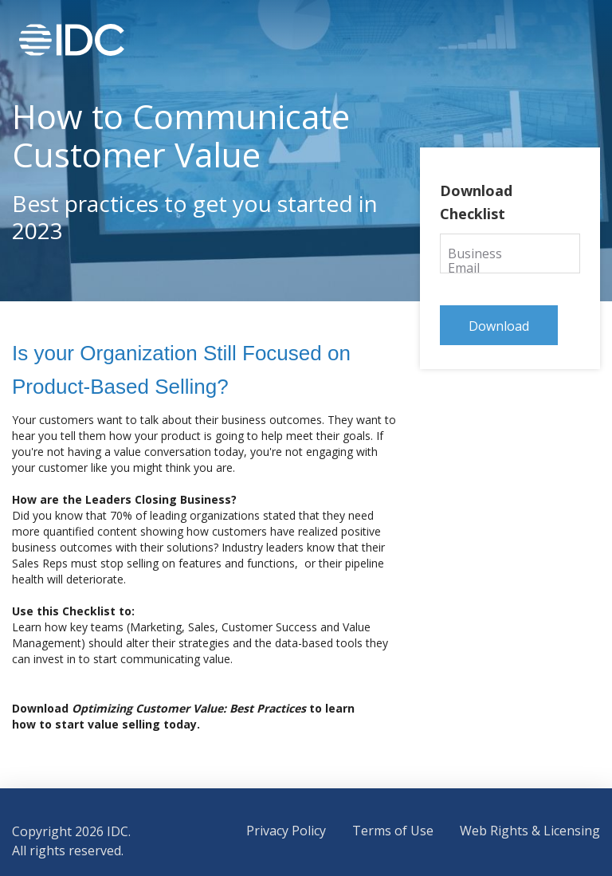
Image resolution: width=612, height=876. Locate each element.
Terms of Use (393, 830)
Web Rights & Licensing (530, 830)
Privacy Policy (286, 830)
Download (499, 326)
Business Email (492, 253)
